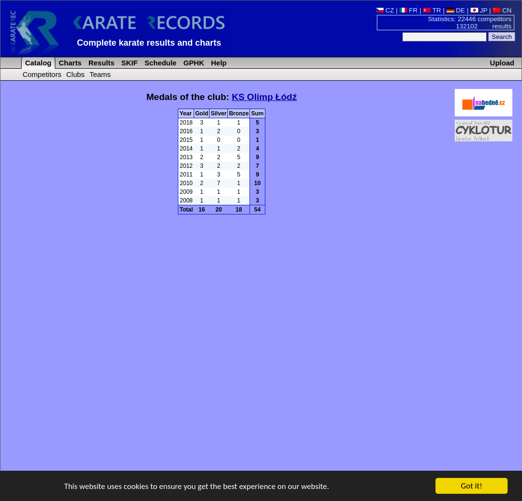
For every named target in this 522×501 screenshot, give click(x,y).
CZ (385, 10)
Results (100, 63)
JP (479, 10)
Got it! (471, 486)
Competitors (42, 74)
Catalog (37, 63)
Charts (69, 63)
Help (218, 63)
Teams (100, 74)
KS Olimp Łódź (264, 97)
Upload (502, 63)
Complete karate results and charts (149, 43)
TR (432, 10)
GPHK (192, 63)
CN (502, 10)
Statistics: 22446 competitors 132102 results (469, 22)
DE (456, 10)
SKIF (128, 63)
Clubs (75, 74)
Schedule (160, 63)
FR (408, 10)
